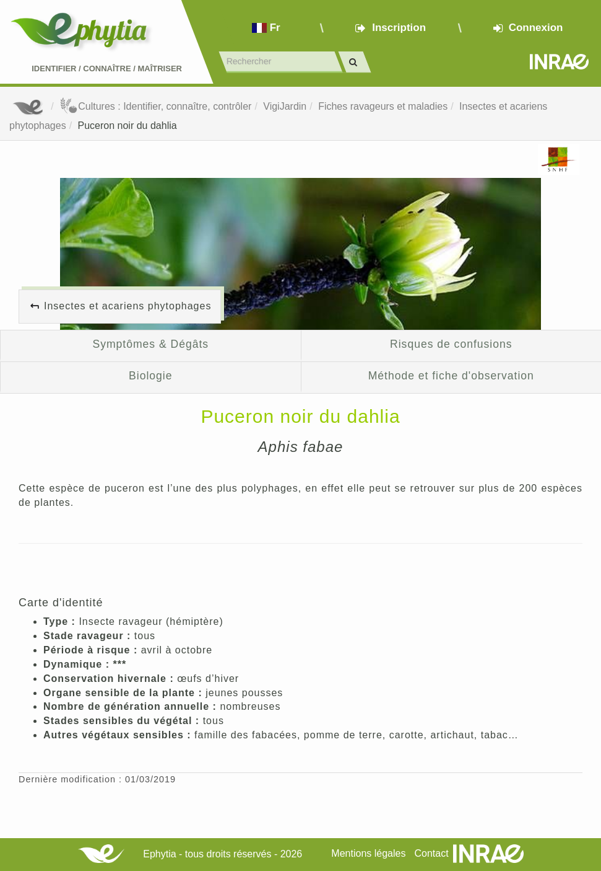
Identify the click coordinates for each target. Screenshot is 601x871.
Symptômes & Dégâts (150, 344)
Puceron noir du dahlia (127, 125)
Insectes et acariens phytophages (127, 306)
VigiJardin (284, 106)
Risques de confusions (451, 344)
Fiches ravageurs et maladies (383, 106)
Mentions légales (368, 853)
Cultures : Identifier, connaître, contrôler (155, 106)
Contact (431, 853)
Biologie (150, 375)
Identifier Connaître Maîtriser (107, 68)
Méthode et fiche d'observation (451, 375)
